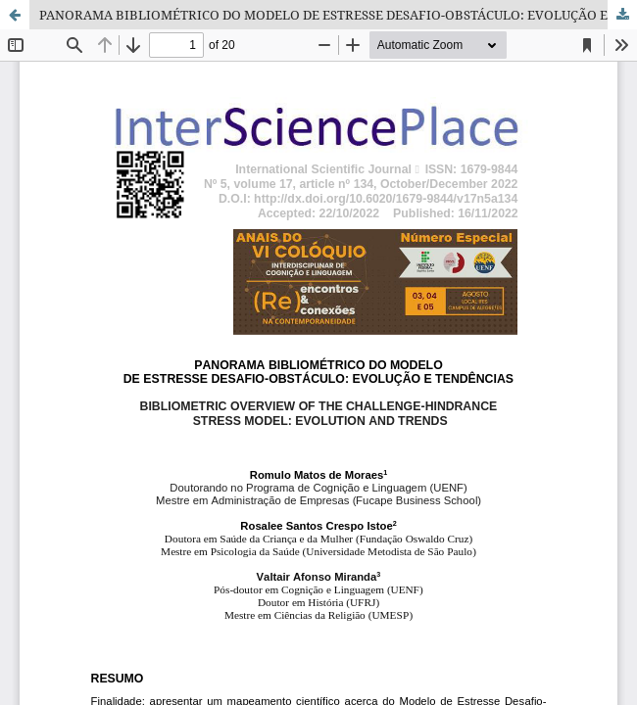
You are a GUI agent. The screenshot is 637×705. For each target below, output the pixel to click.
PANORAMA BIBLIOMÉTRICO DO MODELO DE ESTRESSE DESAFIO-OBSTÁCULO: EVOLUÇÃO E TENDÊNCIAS (338, 15)
